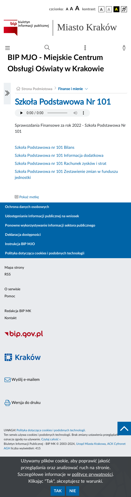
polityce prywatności (92, 474)
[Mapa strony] (86, 49)
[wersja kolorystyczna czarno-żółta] (116, 9)
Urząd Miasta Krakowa (91, 443)
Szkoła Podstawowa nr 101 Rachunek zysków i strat (60, 164)
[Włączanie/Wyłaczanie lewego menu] (7, 93)
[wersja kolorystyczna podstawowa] (101, 9)
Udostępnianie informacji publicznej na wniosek (42, 216)
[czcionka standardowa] (67, 9)
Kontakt (11, 318)
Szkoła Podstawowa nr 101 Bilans (44, 148)
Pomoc (10, 296)
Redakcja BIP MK (18, 311)
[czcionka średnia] (71, 9)
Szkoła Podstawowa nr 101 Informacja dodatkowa (59, 156)
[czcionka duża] (78, 8)
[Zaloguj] (125, 49)
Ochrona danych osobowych (27, 207)
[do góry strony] (124, 428)
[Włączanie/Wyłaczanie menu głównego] (7, 48)
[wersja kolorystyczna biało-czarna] (109, 9)
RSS (8, 274)
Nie (72, 491)
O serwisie (12, 289)
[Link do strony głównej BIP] (65, 28)
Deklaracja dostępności (23, 235)
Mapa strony (14, 267)
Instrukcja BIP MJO (20, 244)
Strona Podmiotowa (37, 89)
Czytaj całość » (51, 439)
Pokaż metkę (29, 197)
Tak (58, 491)
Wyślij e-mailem (22, 380)
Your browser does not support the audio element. (52, 113)
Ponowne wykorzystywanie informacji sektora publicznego (50, 225)
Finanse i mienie (70, 89)
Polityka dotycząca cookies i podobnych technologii (44, 253)
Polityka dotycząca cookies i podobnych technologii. (51, 430)
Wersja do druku (23, 403)
